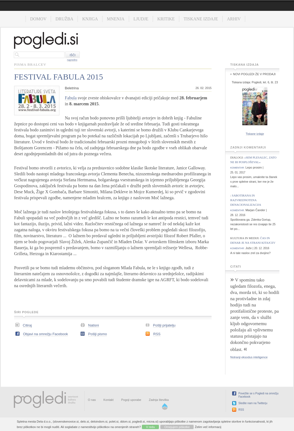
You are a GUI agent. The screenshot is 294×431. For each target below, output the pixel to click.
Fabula (71, 98)
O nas (92, 399)
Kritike (166, 19)
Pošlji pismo (97, 334)
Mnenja (115, 19)
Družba (64, 19)
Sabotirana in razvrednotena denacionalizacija (245, 200)
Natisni (93, 325)
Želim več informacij (208, 427)
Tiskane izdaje (201, 19)
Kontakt (108, 399)
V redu (150, 427)
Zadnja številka (159, 399)
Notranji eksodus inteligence (249, 357)
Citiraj (27, 325)
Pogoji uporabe (131, 399)
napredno (72, 60)
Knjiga (90, 19)
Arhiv (234, 19)
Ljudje (140, 19)
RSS (157, 334)
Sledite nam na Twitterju (252, 403)
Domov (38, 19)
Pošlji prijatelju (164, 325)
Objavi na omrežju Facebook (45, 334)
